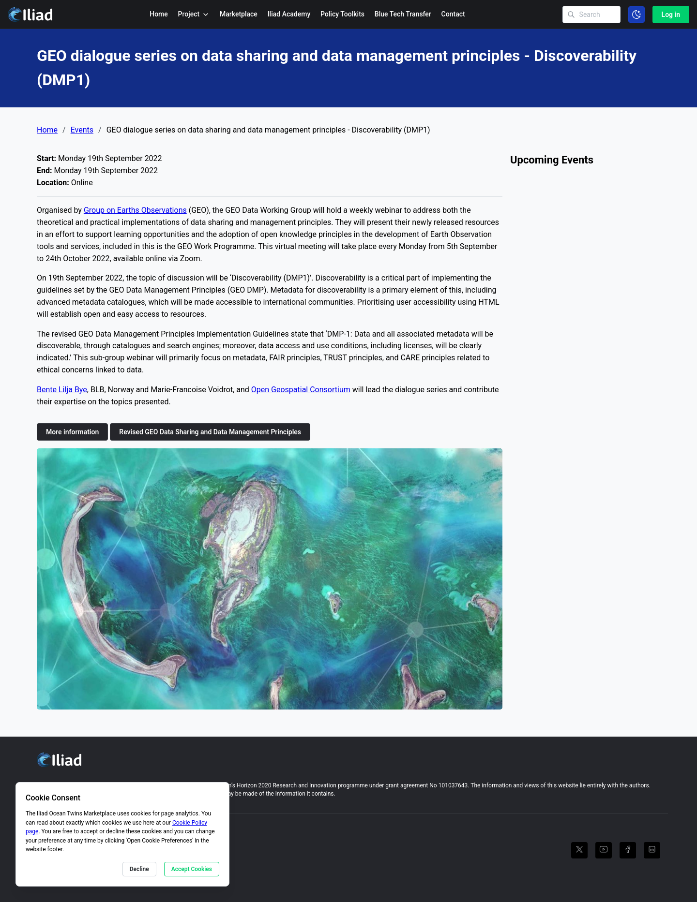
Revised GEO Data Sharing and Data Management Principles (210, 432)
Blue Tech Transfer (403, 14)
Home (159, 14)
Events (82, 130)
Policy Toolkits (342, 14)
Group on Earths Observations (135, 210)
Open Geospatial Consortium (300, 389)
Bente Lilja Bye (62, 389)
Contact (453, 14)
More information (72, 432)
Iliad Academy (289, 14)
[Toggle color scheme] (636, 14)
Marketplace (239, 14)
